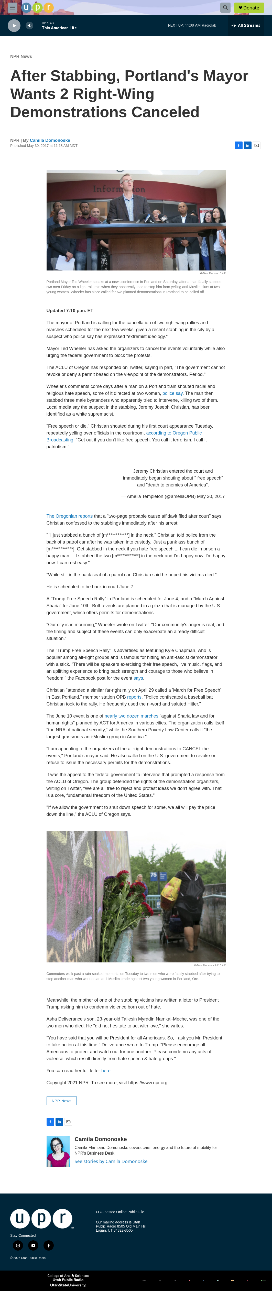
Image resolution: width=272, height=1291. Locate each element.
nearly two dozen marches (131, 716)
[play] (14, 26)
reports (134, 697)
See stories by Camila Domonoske (111, 1161)
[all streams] (246, 25)
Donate (251, 7)
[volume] (29, 25)
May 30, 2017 (211, 496)
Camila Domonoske (50, 140)
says (138, 678)
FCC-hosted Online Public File (120, 1212)
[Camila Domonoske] (58, 1151)
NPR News (21, 56)
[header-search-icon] (225, 8)
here (106, 1070)
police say (172, 393)
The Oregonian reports (70, 516)
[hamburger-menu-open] (12, 8)
